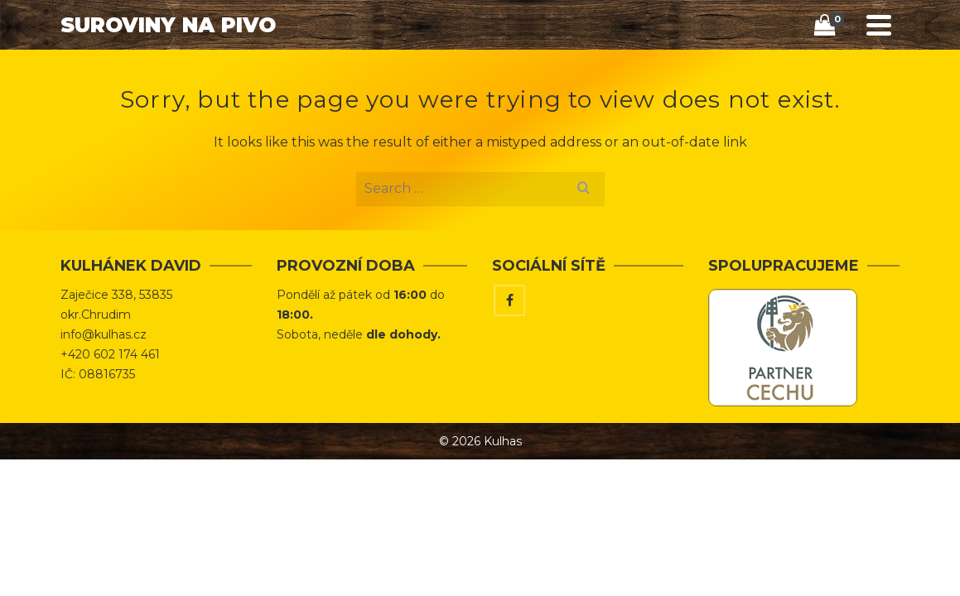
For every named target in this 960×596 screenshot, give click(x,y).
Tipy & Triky (608, 71)
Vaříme (696, 71)
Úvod (443, 71)
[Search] (836, 71)
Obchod (513, 71)
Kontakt (775, 71)
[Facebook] (509, 363)
